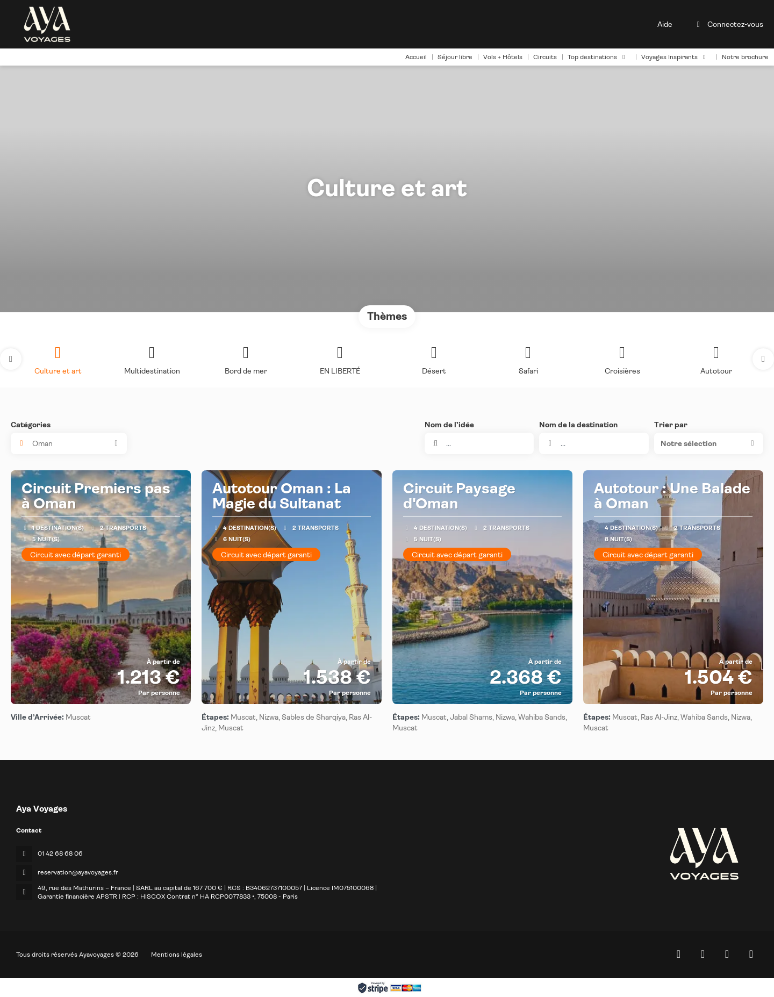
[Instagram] (727, 954)
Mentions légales (176, 954)
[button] (11, 359)
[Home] (678, 954)
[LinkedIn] (751, 954)
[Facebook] (703, 954)
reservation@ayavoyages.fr (78, 872)
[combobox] (593, 443)
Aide (664, 24)
